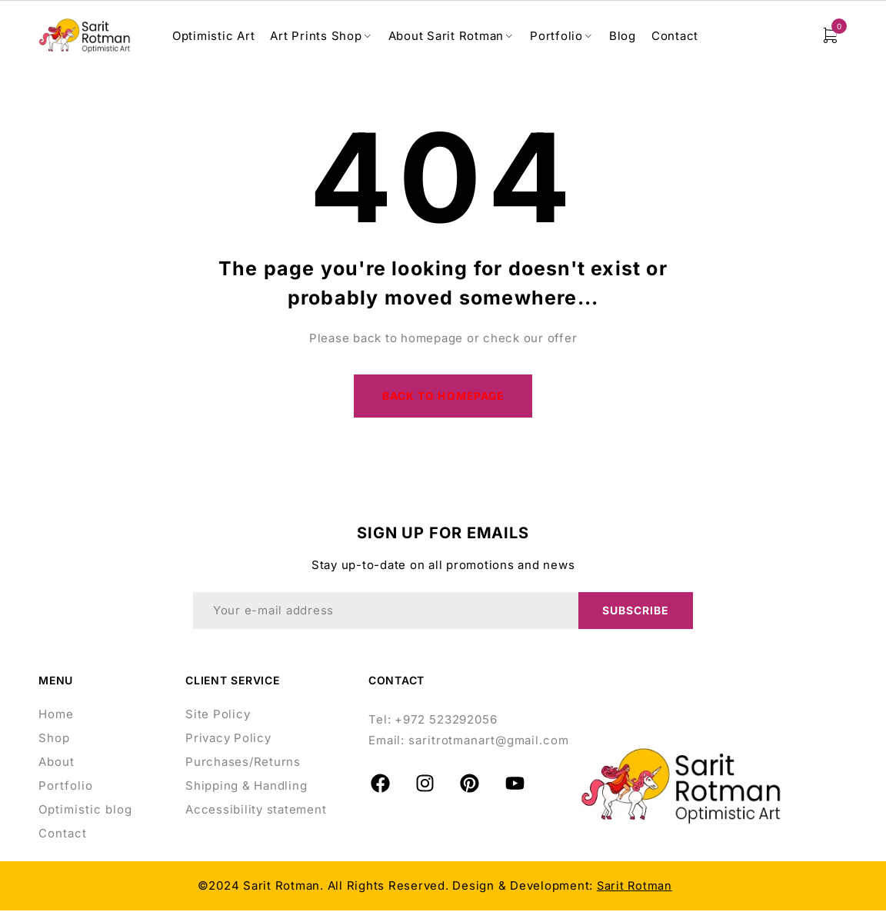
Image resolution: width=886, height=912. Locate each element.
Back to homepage (443, 396)
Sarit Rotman (634, 887)
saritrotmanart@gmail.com (488, 741)
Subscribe (634, 611)
